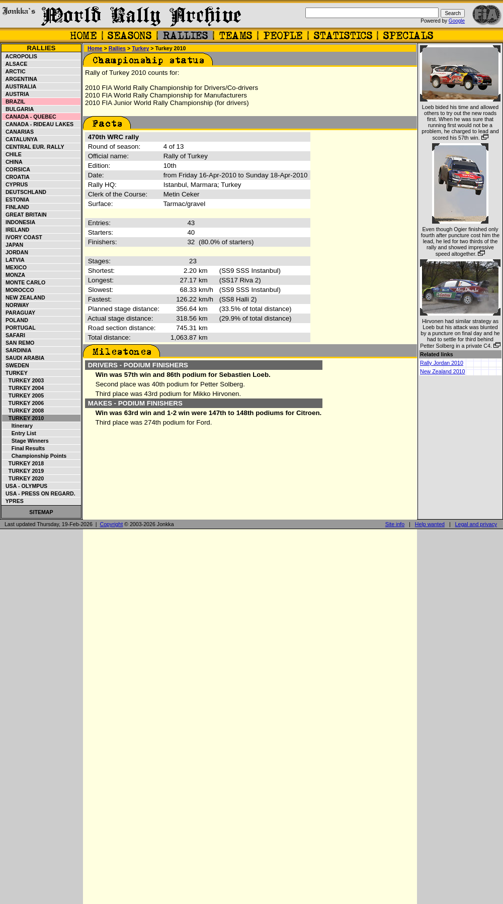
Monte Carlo (24, 282)
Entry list (19, 433)
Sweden (16, 365)
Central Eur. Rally (33, 147)
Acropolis (20, 56)
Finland (16, 207)
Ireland (16, 230)
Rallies (41, 48)
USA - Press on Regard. (39, 493)
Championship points (34, 456)
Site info (395, 524)
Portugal (19, 328)
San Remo (18, 343)
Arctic (14, 71)
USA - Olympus (25, 486)
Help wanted (430, 524)
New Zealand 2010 (442, 371)
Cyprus (15, 184)
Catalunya (20, 139)
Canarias (18, 132)
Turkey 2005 (23, 395)
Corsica (16, 169)
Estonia (16, 199)
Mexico (15, 267)
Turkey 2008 (23, 411)
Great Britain (25, 215)
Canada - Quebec (29, 117)
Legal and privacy (476, 524)
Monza (14, 275)
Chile (12, 154)
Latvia (14, 260)
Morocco (18, 290)
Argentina (20, 79)
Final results (24, 448)
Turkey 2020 (23, 478)
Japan (13, 245)
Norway (16, 305)
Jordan (15, 252)
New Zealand (24, 297)
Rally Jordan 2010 (441, 363)
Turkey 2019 (23, 471)
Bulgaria (18, 109)
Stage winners (26, 441)
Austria (16, 94)
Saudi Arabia (23, 358)
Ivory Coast (22, 237)
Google (457, 21)
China (13, 162)
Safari (14, 335)
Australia (19, 86)
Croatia (16, 177)
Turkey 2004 (23, 388)
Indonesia (19, 222)
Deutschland (24, 192)
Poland (15, 320)
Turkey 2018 (23, 463)
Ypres (13, 501)
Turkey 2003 (23, 380)
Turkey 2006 (23, 403)
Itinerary (18, 426)
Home (95, 48)
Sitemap (41, 512)
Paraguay (19, 313)
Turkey (15, 373)
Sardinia (17, 350)
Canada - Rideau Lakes (38, 124)
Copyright (111, 524)
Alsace (15, 64)
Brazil (14, 101)
